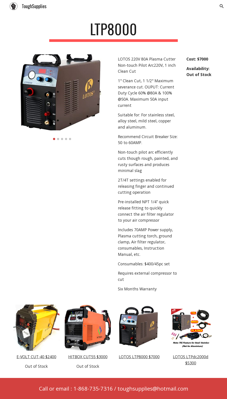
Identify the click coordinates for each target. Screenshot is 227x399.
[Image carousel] (62, 97)
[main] (113, 31)
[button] (221, 6)
